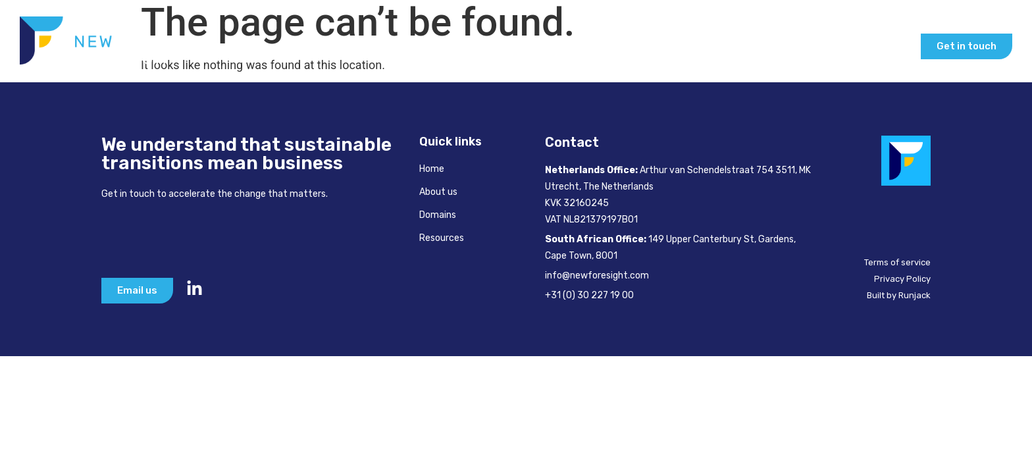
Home (483, 46)
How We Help (638, 46)
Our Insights (866, 46)
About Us (546, 46)
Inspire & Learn (758, 46)
